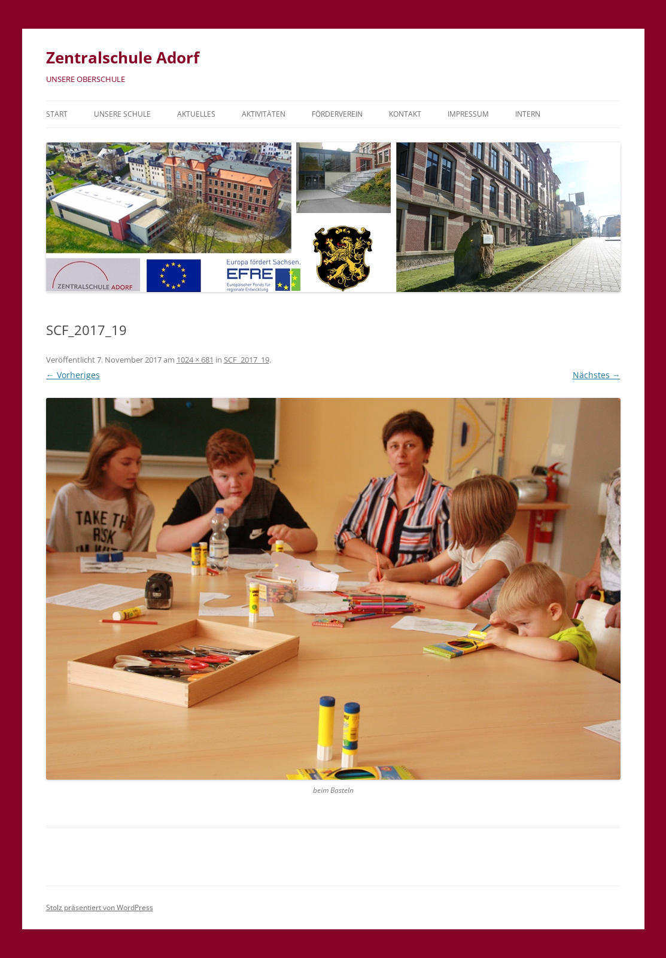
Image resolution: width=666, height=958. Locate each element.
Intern (527, 114)
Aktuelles (196, 114)
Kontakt (405, 114)
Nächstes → (597, 375)
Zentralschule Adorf (122, 57)
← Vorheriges (73, 375)
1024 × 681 (195, 359)
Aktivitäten (263, 114)
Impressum (468, 114)
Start (57, 114)
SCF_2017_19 (246, 359)
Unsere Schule (122, 114)
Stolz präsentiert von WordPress (99, 907)
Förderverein (337, 114)
